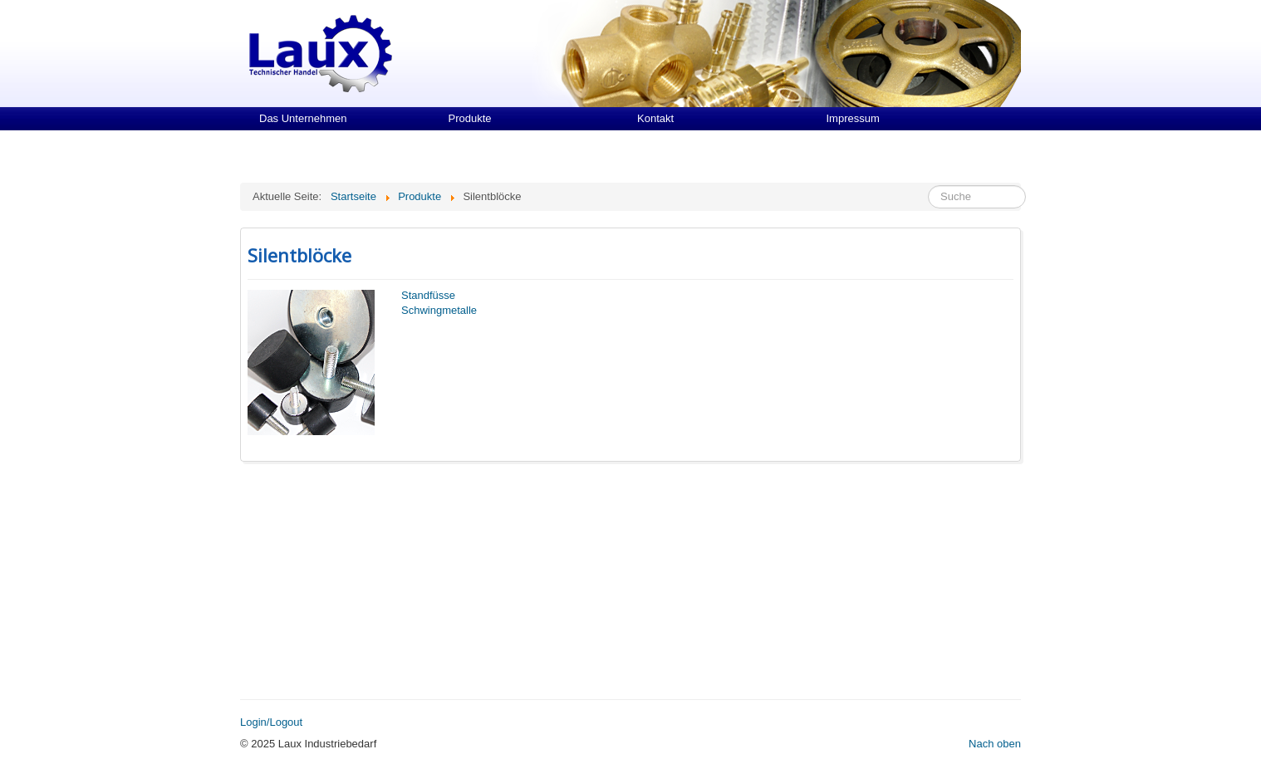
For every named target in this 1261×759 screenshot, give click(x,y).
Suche (928, 185)
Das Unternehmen (303, 118)
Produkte (470, 118)
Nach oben (995, 743)
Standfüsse (428, 295)
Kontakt (655, 118)
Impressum (853, 118)
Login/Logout (271, 722)
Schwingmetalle (439, 310)
